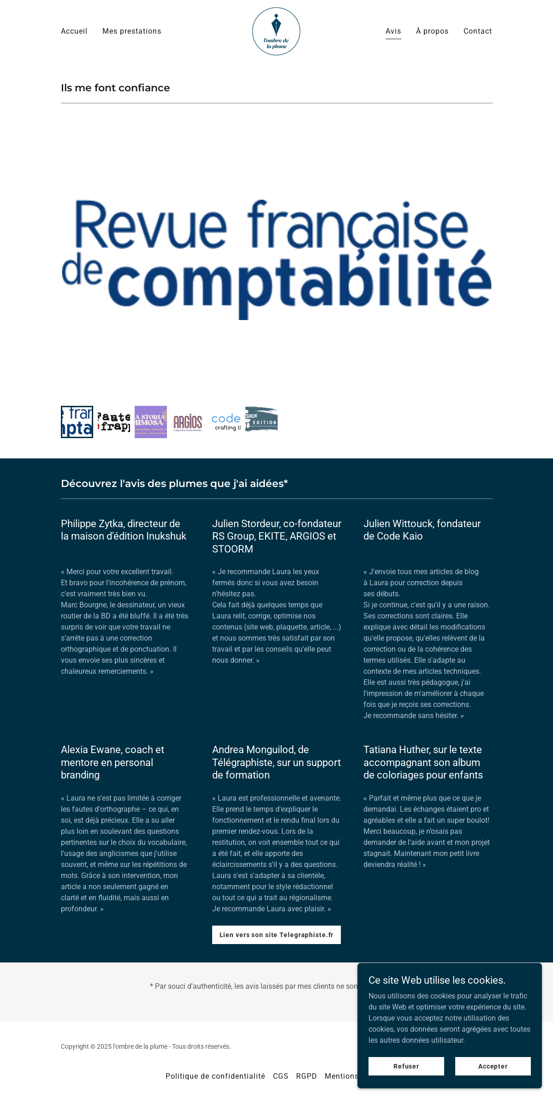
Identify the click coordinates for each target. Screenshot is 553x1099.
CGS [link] (281, 1076)
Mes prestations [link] (131, 31)
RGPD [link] (306, 1076)
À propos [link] (432, 31)
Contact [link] (478, 31)
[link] (276, 30)
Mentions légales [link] (356, 1076)
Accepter (493, 1084)
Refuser (406, 1084)
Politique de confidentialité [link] (215, 1076)
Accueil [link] (74, 31)
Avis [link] (393, 31)
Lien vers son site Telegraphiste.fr (277, 935)
